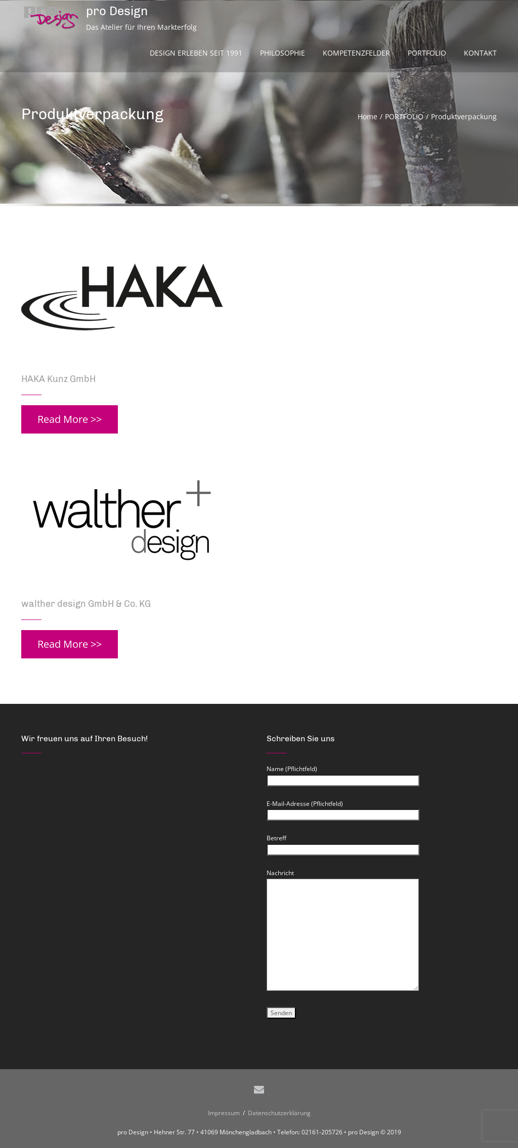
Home (367, 116)
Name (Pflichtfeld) (343, 774)
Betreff (343, 844)
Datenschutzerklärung (278, 1113)
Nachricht (343, 878)
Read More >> (69, 419)
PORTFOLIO (404, 116)
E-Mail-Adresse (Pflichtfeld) (343, 809)
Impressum (225, 1113)
